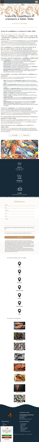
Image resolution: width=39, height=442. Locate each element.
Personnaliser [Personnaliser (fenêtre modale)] (6, 439)
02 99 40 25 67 (19, 182)
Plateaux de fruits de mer (24, 428)
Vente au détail (4, 424)
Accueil (3, 423)
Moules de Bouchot (23, 424)
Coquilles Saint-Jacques (23, 427)
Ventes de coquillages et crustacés (25, 431)
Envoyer (20, 232)
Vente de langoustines (23, 423)
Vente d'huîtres (22, 430)
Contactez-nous (25, 135)
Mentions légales (22, 434)
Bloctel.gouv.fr (27, 246)
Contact (3, 425)
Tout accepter (6, 435)
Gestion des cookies (29, 434)
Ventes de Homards (23, 429)
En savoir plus (14, 135)
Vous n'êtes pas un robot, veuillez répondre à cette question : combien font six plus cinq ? (19, 224)
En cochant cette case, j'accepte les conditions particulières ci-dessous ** (18, 228)
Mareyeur (21, 426)
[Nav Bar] (36, 2)
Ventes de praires (22, 425)
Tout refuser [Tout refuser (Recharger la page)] (7, 437)
